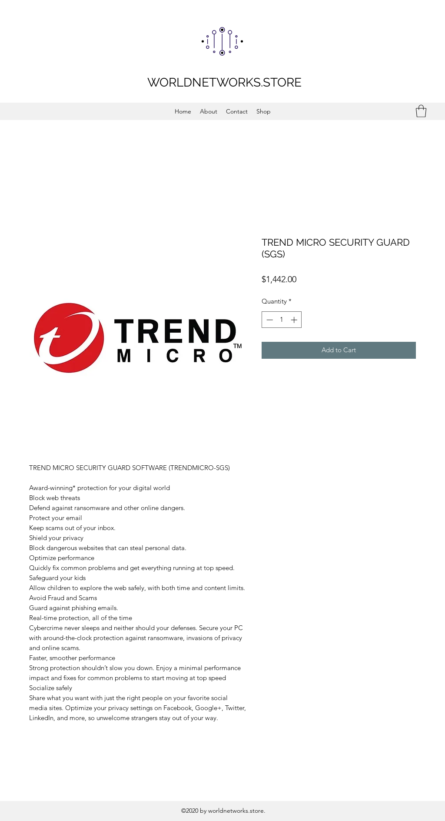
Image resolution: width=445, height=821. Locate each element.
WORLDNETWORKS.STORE (224, 82)
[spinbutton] (282, 320)
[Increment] (295, 320)
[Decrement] (269, 320)
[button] (421, 111)
